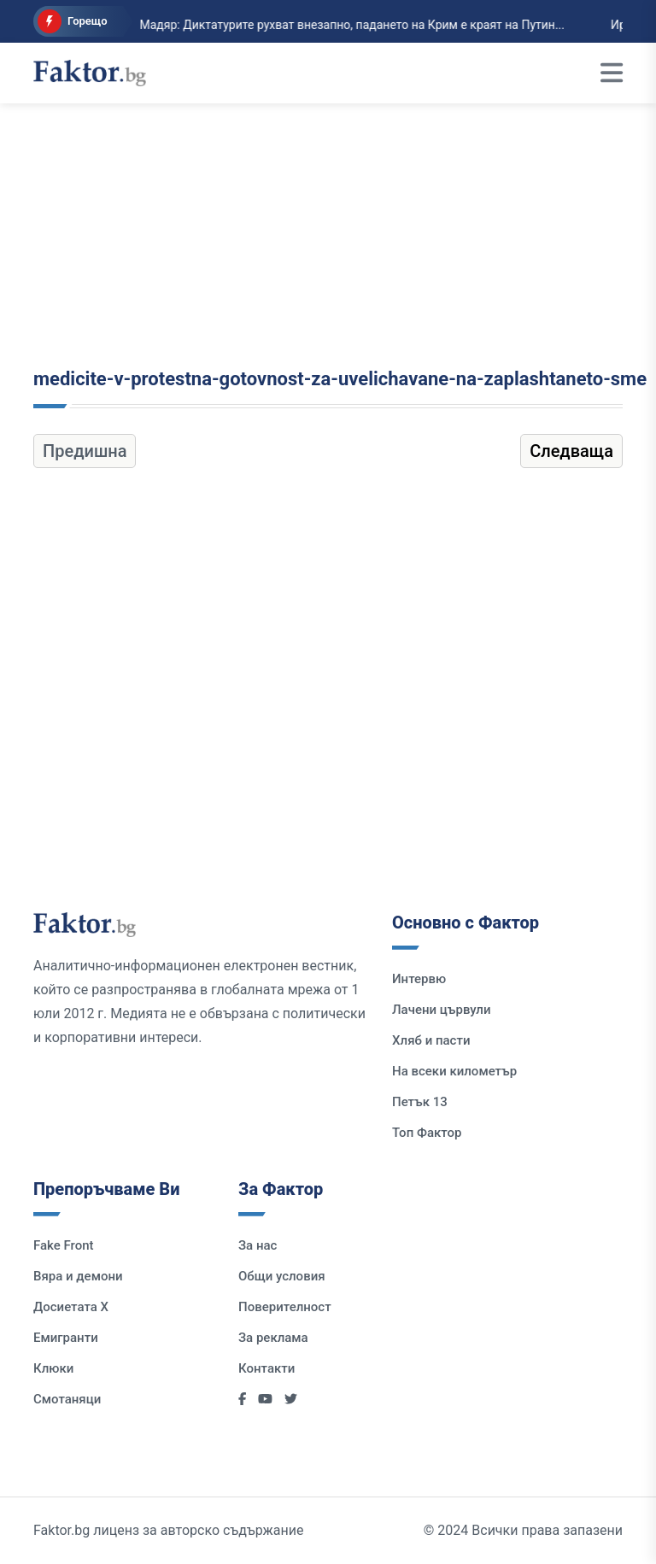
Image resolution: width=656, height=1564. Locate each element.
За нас (257, 1245)
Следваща (571, 451)
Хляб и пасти (431, 1040)
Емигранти (65, 1337)
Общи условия (281, 1276)
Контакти (266, 1368)
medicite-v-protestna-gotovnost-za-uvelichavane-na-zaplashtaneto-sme (340, 379)
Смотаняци (67, 1399)
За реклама (273, 1337)
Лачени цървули (441, 1009)
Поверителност (284, 1307)
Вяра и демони (78, 1276)
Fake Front (63, 1245)
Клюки (53, 1368)
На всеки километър (454, 1071)
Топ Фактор (426, 1132)
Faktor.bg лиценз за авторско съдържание (168, 1530)
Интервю (419, 979)
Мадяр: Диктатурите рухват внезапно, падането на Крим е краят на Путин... (299, 25)
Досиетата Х (70, 1307)
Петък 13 (420, 1102)
